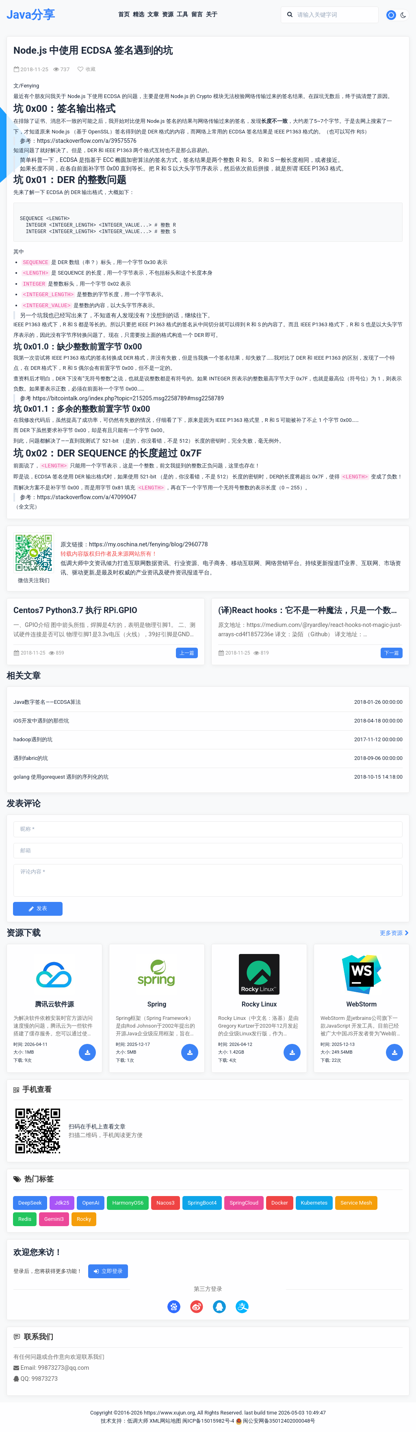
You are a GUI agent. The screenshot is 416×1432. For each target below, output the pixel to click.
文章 (153, 14)
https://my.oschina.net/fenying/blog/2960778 (148, 544)
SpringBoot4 (202, 1203)
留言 (197, 14)
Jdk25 (62, 1203)
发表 (37, 908)
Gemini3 (54, 1219)
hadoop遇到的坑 (32, 739)
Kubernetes (314, 1203)
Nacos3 (165, 1203)
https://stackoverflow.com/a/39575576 (86, 141)
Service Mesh (356, 1203)
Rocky (84, 1219)
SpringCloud (244, 1203)
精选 (138, 14)
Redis (24, 1219)
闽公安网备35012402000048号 (276, 1421)
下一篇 (391, 653)
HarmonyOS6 (127, 1203)
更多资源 (395, 933)
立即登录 (108, 1271)
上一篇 (187, 653)
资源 (167, 14)
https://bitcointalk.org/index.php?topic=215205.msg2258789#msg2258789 (128, 398)
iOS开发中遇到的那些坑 (41, 721)
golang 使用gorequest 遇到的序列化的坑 (60, 777)
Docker (279, 1203)
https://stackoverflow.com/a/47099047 (86, 497)
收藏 (86, 69)
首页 (124, 14)
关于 (211, 14)
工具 (182, 14)
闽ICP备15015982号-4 (208, 1421)
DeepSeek (30, 1203)
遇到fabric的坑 (30, 758)
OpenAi (90, 1203)
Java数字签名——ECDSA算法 (47, 702)
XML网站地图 (165, 1421)
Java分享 (30, 15)
